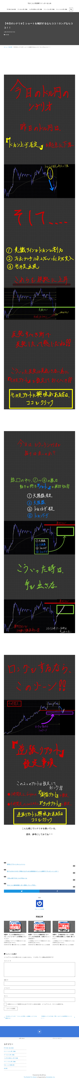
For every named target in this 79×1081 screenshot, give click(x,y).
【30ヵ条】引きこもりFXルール (17, 878)
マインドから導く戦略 (10, 1061)
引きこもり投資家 (39, 909)
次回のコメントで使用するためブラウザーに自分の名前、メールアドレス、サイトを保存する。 (36, 1004)
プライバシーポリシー (57, 1038)
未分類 (7, 34)
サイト (6, 996)
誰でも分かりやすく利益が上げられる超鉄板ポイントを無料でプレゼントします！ (33, 871)
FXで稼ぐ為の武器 (9, 1048)
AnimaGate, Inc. (50, 1077)
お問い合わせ (22, 1038)
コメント (7, 961)
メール (7, 988)
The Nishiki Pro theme (30, 1077)
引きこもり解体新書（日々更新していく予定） (21, 885)
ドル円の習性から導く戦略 (11, 1058)
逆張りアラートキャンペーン (16, 864)
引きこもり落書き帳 (9, 1065)
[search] (71, 9)
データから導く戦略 (9, 1055)
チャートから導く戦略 (10, 1051)
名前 (6, 980)
